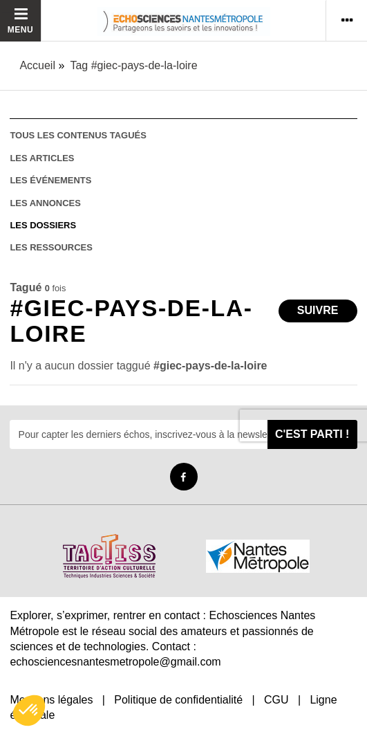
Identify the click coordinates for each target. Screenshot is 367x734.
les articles (42, 158)
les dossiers (43, 225)
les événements (50, 180)
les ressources (51, 247)
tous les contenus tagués (78, 135)
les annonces (45, 203)
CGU (276, 700)
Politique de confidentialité (178, 700)
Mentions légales (51, 700)
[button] (29, 710)
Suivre (318, 310)
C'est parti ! (312, 434)
